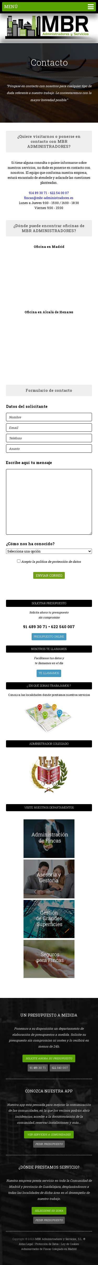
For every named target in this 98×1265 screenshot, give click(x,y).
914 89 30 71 (38, 193)
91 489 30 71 (35, 626)
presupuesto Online (49, 636)
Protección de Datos (47, 1244)
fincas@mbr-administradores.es (48, 198)
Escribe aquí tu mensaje (29, 462)
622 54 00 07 (59, 193)
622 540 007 (63, 626)
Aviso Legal (26, 1244)
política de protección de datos (58, 561)
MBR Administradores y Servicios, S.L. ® (60, 1239)
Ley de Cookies (70, 1244)
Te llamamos (49, 673)
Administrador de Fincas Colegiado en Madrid (49, 1249)
